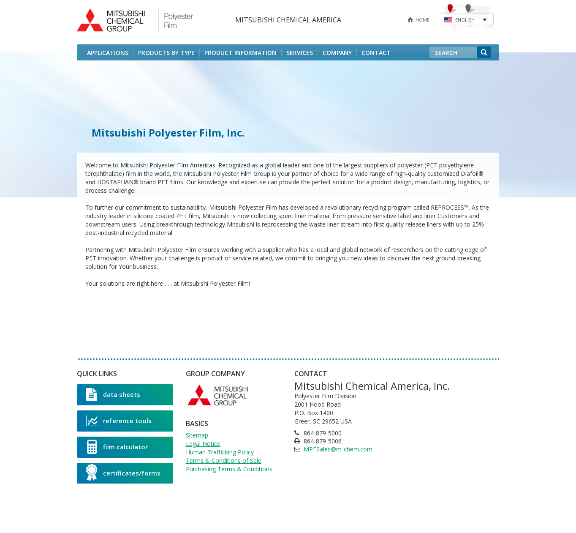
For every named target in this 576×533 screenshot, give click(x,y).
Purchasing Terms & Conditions (229, 469)
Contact (376, 53)
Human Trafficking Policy (220, 452)
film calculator (117, 447)
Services (299, 53)
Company (337, 53)
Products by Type (166, 53)
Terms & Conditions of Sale (223, 460)
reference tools (119, 420)
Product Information (240, 53)
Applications (107, 53)
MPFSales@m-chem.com (338, 449)
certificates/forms (123, 472)
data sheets (113, 394)
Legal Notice (203, 444)
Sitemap (197, 435)
